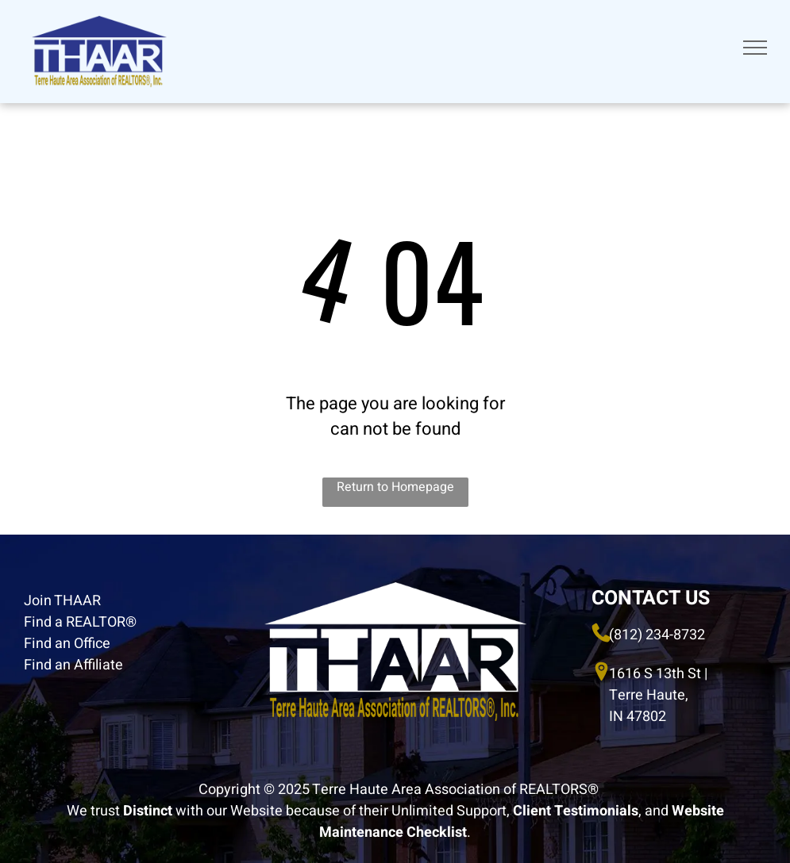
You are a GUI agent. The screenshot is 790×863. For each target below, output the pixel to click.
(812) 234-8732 (657, 635)
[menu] (755, 47)
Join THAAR (62, 601)
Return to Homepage (395, 487)
